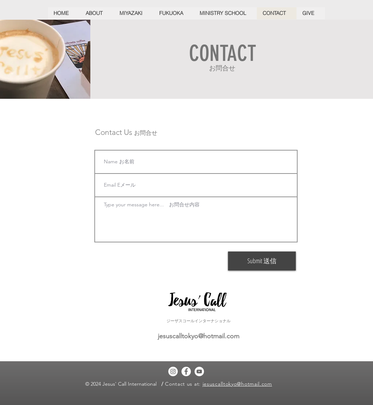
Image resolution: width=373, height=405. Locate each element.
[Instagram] (173, 371)
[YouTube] (199, 371)
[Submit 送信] (262, 261)
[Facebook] (186, 371)
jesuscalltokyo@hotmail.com (198, 336)
